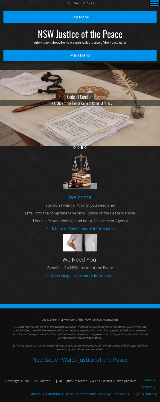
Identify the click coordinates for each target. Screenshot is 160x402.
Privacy (151, 394)
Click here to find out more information (80, 228)
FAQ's (136, 394)
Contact (146, 387)
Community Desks (60, 394)
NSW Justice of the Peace (80, 34)
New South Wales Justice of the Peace (80, 359)
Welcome (80, 197)
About (36, 394)
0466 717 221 (84, 3)
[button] (12, 125)
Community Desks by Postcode (102, 394)
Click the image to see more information (80, 275)
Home (147, 380)
